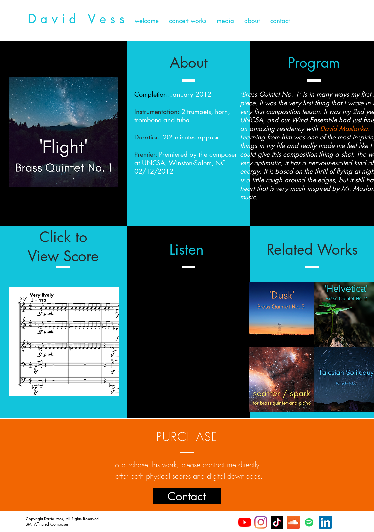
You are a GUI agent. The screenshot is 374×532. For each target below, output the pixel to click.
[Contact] (187, 496)
